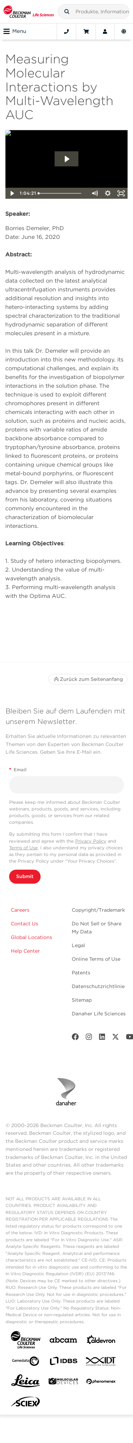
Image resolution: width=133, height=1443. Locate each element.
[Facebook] (75, 1038)
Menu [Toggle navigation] (15, 31)
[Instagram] (89, 1038)
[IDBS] (63, 1362)
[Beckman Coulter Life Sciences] (29, 11)
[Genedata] (25, 1362)
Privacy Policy (90, 841)
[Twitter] (115, 1038)
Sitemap (82, 1000)
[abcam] (63, 1341)
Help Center (25, 951)
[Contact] (66, 31)
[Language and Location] (123, 31)
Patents (81, 972)
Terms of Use (23, 847)
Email (18, 769)
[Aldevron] (101, 1341)
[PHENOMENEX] (101, 1383)
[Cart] (86, 31)
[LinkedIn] (102, 1038)
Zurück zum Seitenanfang (88, 679)
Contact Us (24, 923)
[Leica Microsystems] (25, 1382)
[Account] (105, 31)
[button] (67, 11)
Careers (20, 910)
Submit (25, 876)
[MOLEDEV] (63, 1382)
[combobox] (93, 12)
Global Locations (31, 937)
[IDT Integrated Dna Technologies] (101, 1362)
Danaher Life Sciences (99, 1013)
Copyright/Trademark (98, 910)
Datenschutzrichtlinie (98, 986)
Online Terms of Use (96, 959)
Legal (78, 945)
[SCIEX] (25, 1403)
